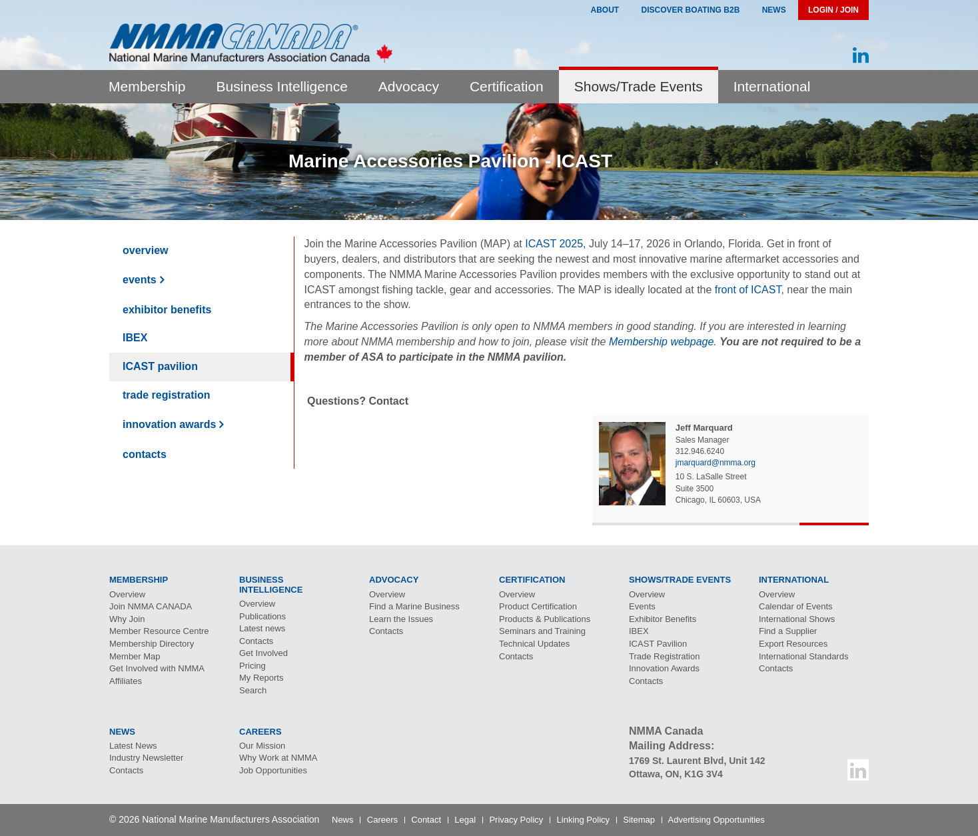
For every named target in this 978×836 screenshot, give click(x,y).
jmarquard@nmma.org (715, 462)
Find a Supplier (788, 631)
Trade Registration (167, 395)
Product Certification (538, 606)
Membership (147, 86)
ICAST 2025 (554, 243)
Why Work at (278, 758)
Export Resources (793, 644)
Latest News (133, 746)
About (604, 10)
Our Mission (262, 746)
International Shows (797, 619)
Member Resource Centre (159, 631)
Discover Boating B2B (691, 10)
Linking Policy (583, 820)
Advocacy (408, 86)
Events (140, 279)
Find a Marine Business (414, 606)
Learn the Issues (401, 619)
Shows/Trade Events (638, 86)
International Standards (803, 656)
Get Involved (263, 653)
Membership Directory (151, 644)
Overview (145, 250)
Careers (382, 820)
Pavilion (160, 366)
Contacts (145, 454)
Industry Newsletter (146, 758)
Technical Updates (534, 644)
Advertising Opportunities (716, 820)
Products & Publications (544, 619)
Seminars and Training (542, 631)
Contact (426, 820)
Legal (465, 820)
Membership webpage (661, 341)
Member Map (135, 656)
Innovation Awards (169, 424)
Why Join (127, 619)
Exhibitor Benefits (167, 309)
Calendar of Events (796, 606)
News (774, 10)
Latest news (262, 628)
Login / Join (833, 10)
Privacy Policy (516, 820)
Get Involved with (157, 668)
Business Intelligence (282, 86)
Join (150, 606)
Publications (262, 616)
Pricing (252, 666)
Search (252, 690)
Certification (507, 86)
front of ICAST (748, 289)
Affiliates (125, 681)
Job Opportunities (273, 770)
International (772, 86)
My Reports (261, 678)
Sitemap (639, 820)
